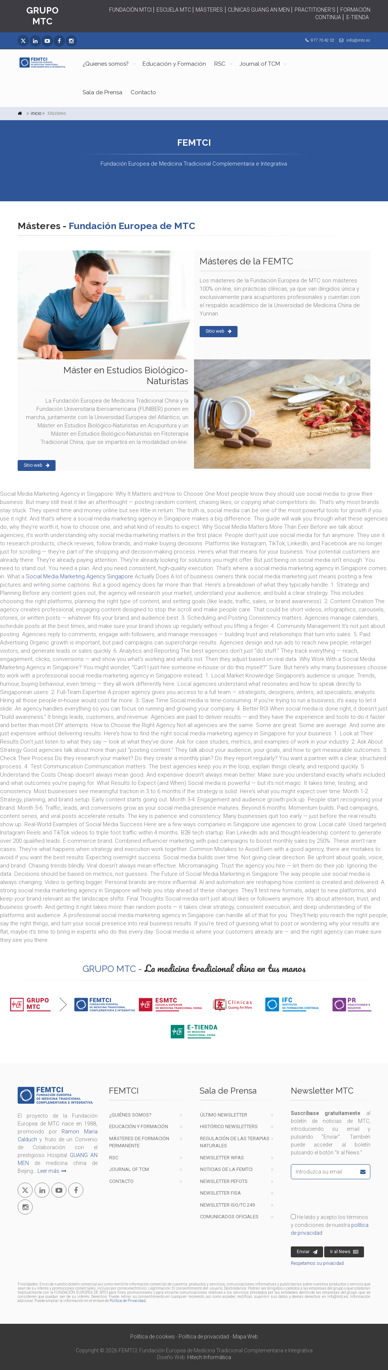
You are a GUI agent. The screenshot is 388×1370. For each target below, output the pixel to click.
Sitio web (219, 331)
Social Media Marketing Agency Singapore (79, 576)
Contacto (143, 92)
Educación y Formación (174, 63)
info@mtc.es (358, 40)
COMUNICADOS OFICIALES (229, 1216)
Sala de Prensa (102, 92)
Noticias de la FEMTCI (226, 1169)
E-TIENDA (357, 17)
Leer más (52, 1171)
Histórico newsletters (229, 1126)
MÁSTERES (209, 10)
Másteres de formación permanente (139, 1142)
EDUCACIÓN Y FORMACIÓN (138, 1126)
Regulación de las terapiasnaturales (234, 1142)
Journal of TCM (259, 63)
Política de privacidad (204, 1337)
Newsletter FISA (220, 1193)
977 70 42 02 (322, 40)
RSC (220, 63)
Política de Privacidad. (128, 1301)
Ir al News (344, 1252)
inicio (36, 113)
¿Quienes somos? (106, 63)
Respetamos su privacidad (317, 1263)
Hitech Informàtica (209, 1357)
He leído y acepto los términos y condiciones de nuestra (329, 1225)
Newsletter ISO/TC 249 (227, 1205)
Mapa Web (245, 1337)
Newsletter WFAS (222, 1157)
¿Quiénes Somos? (130, 1115)
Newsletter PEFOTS (224, 1181)
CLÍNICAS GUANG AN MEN (259, 10)
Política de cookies (152, 1337)
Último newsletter (223, 1115)
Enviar (307, 1252)
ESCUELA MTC (173, 10)
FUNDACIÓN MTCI (130, 10)
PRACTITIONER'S (315, 10)
